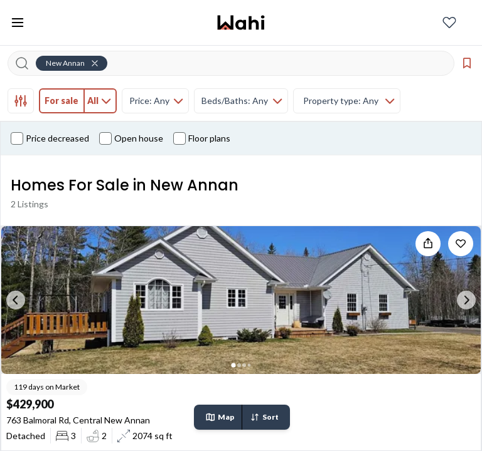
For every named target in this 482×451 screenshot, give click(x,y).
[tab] (21, 100)
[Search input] (238, 63)
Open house (131, 138)
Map (219, 417)
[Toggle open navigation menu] (17, 22)
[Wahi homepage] (241, 22)
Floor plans (201, 138)
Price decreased (50, 138)
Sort (264, 417)
